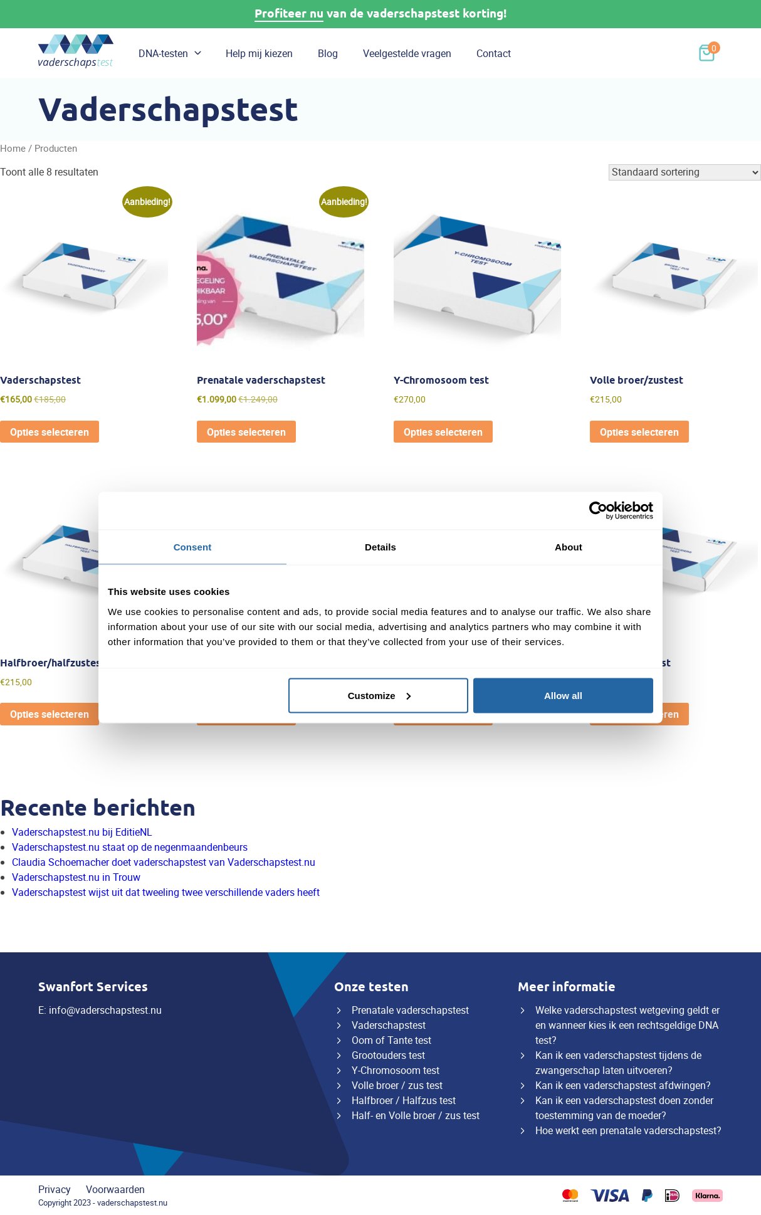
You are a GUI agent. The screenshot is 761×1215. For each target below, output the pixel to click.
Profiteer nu (289, 13)
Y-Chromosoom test (395, 1070)
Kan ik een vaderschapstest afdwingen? (623, 1085)
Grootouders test (388, 1055)
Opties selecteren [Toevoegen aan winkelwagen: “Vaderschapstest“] (49, 432)
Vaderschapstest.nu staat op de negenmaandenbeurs (130, 847)
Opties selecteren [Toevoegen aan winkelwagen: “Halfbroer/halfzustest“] (49, 714)
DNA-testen (163, 53)
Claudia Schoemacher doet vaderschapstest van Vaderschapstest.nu (163, 862)
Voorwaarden (115, 1189)
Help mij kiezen (259, 53)
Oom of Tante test (391, 1040)
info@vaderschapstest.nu (105, 1010)
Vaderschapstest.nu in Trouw (76, 877)
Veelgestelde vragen (407, 53)
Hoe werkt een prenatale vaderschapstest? (628, 1130)
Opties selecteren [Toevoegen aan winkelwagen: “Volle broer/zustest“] (639, 432)
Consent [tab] (193, 547)
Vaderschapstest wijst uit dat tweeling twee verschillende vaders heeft (166, 892)
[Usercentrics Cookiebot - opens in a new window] (598, 511)
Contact (493, 53)
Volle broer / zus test (397, 1085)
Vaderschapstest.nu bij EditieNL (82, 832)
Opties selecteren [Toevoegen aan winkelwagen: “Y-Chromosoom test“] (443, 432)
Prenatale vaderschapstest (410, 1010)
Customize (379, 695)
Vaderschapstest (389, 1025)
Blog (328, 53)
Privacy (54, 1189)
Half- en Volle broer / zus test (416, 1115)
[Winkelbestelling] (685, 172)
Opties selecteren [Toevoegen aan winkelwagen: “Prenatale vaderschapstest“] (246, 432)
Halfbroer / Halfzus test (404, 1100)
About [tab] (568, 547)
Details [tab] (380, 547)
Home (13, 148)
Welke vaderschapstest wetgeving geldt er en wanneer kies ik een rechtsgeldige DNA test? (627, 1025)
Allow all (563, 695)
